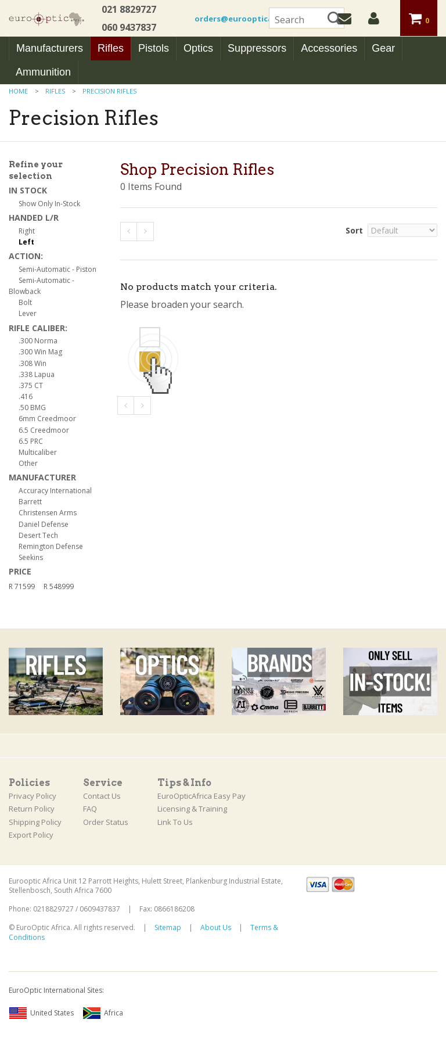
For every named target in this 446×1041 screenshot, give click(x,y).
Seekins (31, 557)
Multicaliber (38, 452)
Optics (198, 48)
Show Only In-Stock (49, 204)
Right (27, 231)
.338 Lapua (37, 374)
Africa (102, 1013)
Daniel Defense (44, 524)
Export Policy (31, 835)
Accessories (329, 48)
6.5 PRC (31, 441)
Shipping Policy (35, 822)
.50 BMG (32, 407)
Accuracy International (55, 491)
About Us (215, 927)
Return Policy (32, 808)
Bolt (25, 302)
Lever (28, 313)
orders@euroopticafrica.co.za (254, 18)
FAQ (90, 808)
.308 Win (32, 363)
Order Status (105, 822)
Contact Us (102, 796)
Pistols (153, 48)
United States (41, 1013)
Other (28, 463)
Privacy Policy (32, 796)
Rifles (111, 48)
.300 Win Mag (40, 352)
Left (26, 242)
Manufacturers (49, 48)
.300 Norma (38, 341)
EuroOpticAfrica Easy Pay (201, 796)
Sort (354, 230)
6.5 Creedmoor (44, 430)
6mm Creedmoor (47, 418)
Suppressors (257, 48)
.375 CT (31, 385)
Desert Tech (38, 535)
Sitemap (167, 927)
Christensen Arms (48, 513)
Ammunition (43, 72)
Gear (383, 48)
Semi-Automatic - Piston (57, 269)
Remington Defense (51, 546)
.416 (26, 396)
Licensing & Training (192, 808)
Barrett (30, 502)
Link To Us (175, 822)
